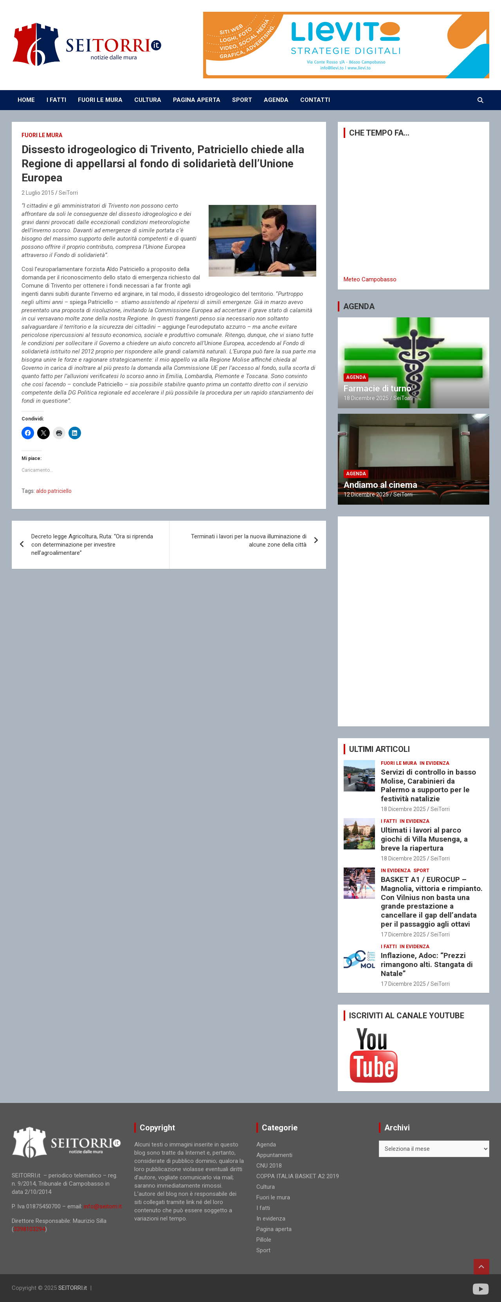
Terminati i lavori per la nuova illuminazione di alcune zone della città (248, 540)
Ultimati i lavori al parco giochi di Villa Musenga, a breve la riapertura (424, 839)
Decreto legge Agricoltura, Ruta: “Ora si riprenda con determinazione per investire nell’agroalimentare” (92, 544)
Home (26, 99)
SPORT (242, 99)
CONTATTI (315, 99)
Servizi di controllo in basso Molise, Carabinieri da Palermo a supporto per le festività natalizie (428, 785)
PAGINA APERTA (196, 99)
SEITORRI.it (72, 1287)
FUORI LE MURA (100, 99)
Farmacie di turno (377, 388)
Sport (421, 870)
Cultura (265, 1186)
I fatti (389, 821)
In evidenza (434, 763)
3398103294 (29, 1229)
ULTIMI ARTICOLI (379, 749)
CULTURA (147, 99)
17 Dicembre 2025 (403, 934)
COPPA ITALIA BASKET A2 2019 (297, 1176)
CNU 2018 (269, 1165)
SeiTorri (68, 193)
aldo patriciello (54, 491)
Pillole (263, 1239)
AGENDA (276, 99)
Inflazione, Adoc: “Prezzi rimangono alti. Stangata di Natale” (427, 964)
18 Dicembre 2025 (366, 398)
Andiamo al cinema (380, 485)
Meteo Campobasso (370, 279)
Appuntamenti (274, 1155)
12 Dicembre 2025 (366, 494)
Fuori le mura (42, 135)
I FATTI (56, 99)
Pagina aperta (274, 1229)
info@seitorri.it (103, 1206)
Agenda (356, 377)
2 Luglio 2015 (38, 193)
